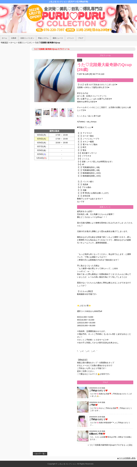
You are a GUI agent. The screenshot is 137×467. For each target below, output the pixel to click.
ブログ (80, 38)
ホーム (4, 38)
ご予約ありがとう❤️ (98, 390)
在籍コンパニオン (27, 38)
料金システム (43, 38)
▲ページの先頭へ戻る (126, 458)
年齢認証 (4, 43)
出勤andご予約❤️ (97, 434)
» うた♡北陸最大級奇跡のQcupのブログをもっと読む (110, 445)
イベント (70, 38)
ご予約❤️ (93, 405)
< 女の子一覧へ (40, 454)
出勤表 (13, 38)
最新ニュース (58, 38)
